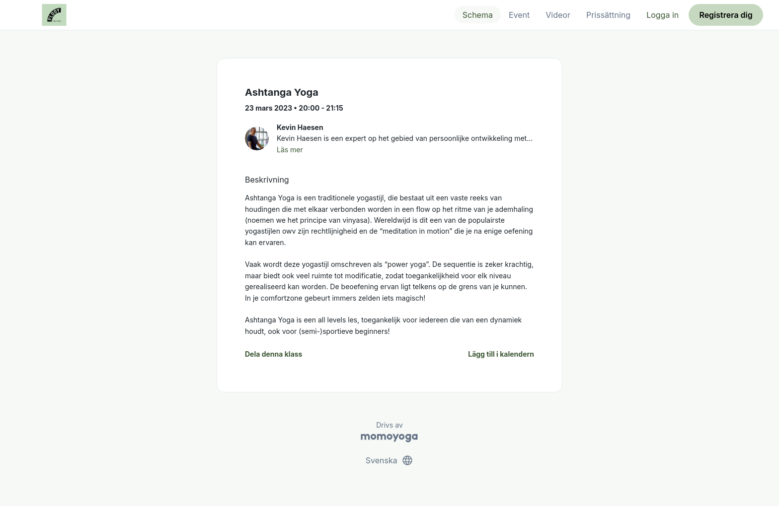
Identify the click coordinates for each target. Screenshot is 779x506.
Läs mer (290, 149)
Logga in (662, 15)
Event (519, 15)
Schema (478, 15)
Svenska (389, 460)
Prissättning (608, 15)
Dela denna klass (273, 354)
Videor (557, 15)
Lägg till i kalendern (501, 354)
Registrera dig (725, 15)
